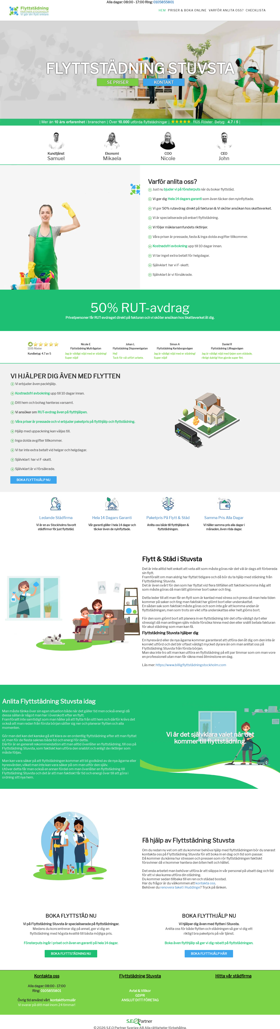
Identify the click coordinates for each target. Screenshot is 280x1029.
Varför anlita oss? (226, 10)
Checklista (256, 10)
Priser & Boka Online (187, 10)
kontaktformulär (63, 1000)
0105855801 (163, 2)
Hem (162, 10)
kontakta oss (205, 883)
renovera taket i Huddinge (180, 887)
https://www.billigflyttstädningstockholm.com (191, 665)
